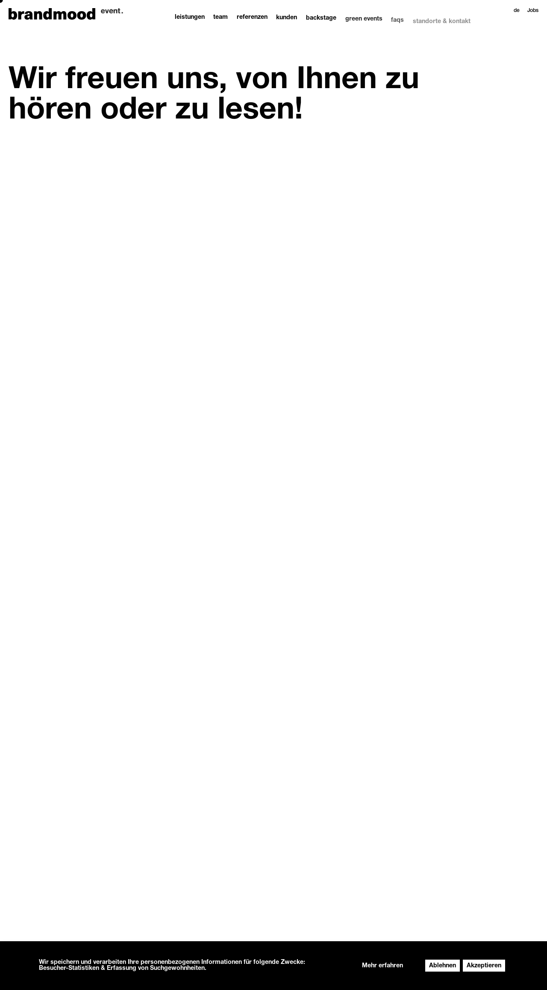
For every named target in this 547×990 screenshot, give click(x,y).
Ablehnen (442, 966)
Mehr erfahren (382, 966)
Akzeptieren (484, 966)
